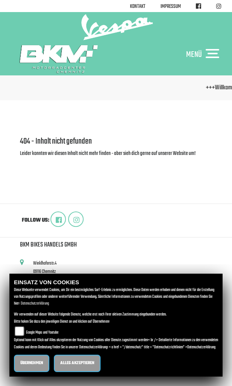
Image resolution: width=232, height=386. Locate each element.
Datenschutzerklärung (35, 303)
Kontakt (137, 6)
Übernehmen (31, 363)
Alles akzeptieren (77, 363)
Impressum (170, 6)
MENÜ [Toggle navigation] (204, 54)
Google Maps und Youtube (42, 332)
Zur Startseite (32, 162)
